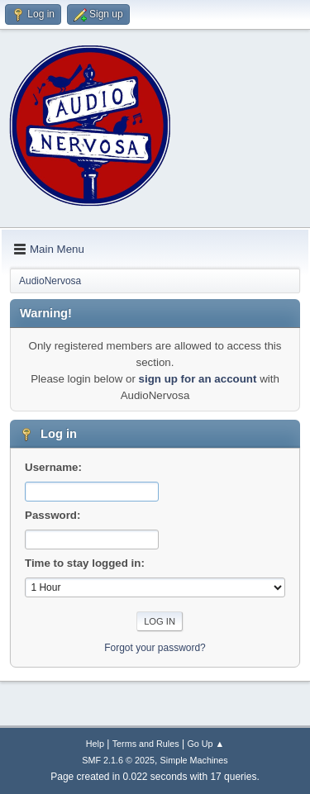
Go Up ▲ (205, 744)
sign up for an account (198, 379)
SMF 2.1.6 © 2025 (118, 760)
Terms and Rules (145, 744)
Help (95, 744)
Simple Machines (194, 760)
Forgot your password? (155, 648)
